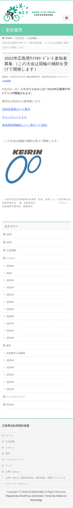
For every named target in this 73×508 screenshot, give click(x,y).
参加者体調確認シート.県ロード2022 (24, 125)
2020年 (10, 302)
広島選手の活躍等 (15, 353)
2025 (9, 234)
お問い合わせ (12, 471)
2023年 (10, 280)
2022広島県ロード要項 (16, 109)
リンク (8, 465)
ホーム (8, 435)
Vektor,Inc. (61, 496)
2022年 (10, 287)
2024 (9, 242)
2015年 (10, 338)
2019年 (10, 309)
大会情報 (6, 81)
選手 (8, 345)
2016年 (10, 330)
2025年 (10, 266)
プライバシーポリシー (17, 483)
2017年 (10, 323)
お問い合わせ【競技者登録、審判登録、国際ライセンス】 (35, 477)
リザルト (11, 258)
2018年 (10, 316)
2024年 (10, 367)
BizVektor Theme (43, 496)
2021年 (10, 294)
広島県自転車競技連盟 (32, 492)
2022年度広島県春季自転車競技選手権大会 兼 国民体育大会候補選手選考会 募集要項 (19, 203)
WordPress (25, 496)
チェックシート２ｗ (14, 117)
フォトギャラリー (15, 396)
